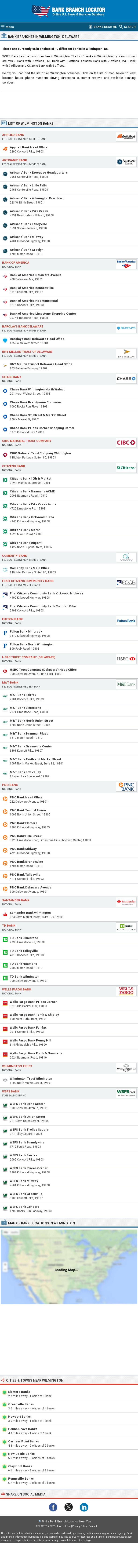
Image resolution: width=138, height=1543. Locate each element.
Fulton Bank (12, 619)
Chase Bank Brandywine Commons (36, 402)
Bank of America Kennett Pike (32, 288)
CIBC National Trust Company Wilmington (40, 453)
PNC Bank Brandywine (26, 861)
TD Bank (8, 925)
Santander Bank (15, 900)
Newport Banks (19, 1416)
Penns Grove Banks (22, 1429)
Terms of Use (64, 1526)
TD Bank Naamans (23, 963)
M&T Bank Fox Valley (25, 772)
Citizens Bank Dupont (25, 543)
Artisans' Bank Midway (26, 237)
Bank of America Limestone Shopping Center (43, 313)
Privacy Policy (79, 1526)
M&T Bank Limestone (25, 708)
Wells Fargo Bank (16, 989)
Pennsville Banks (21, 1478)
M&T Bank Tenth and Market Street (35, 759)
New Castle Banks (21, 1454)
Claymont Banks (20, 1466)
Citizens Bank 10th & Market (30, 478)
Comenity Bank (14, 555)
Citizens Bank (13, 466)
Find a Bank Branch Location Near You (66, 1521)
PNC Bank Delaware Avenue (30, 887)
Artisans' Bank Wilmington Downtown (37, 198)
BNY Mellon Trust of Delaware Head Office (41, 364)
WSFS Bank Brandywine (27, 1142)
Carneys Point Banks (23, 1441)
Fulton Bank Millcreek (26, 631)
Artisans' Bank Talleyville (28, 224)
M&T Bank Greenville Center (31, 746)
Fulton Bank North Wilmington (32, 644)
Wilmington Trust (17, 1066)
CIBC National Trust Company (26, 441)
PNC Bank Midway (23, 849)
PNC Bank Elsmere (23, 823)
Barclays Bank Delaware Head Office (37, 339)
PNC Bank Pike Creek (25, 836)
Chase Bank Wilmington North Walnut (37, 389)
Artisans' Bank (14, 160)
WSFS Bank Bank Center (27, 1104)
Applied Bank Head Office (28, 147)
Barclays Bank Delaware (22, 326)
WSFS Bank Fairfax (23, 1155)
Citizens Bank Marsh (25, 530)
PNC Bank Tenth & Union (28, 810)
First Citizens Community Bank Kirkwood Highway (46, 593)
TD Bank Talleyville (24, 951)
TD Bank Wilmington (24, 976)
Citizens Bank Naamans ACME (32, 491)
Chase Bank (11, 377)
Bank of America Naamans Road (34, 300)
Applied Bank (13, 135)
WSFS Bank (10, 1091)
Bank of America (15, 262)
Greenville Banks (21, 1404)
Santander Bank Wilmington (30, 912)
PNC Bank (10, 785)
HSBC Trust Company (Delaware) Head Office (43, 669)
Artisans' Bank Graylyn (27, 249)
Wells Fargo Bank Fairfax (28, 1027)
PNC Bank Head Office (26, 797)
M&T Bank (10, 682)
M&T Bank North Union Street (31, 720)
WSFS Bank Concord (25, 1206)
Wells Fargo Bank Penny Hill (30, 1040)
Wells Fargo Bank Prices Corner (33, 1002)
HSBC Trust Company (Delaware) (28, 657)
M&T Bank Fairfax (23, 695)
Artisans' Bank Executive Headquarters (39, 172)
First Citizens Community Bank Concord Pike (43, 606)
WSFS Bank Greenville (26, 1194)
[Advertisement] (69, 104)
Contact (93, 1526)
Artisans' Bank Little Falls (28, 185)
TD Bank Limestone (24, 938)
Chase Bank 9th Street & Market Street (38, 415)
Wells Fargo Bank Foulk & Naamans (36, 1053)
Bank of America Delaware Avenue (36, 275)
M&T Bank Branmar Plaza (29, 733)
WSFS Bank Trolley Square (29, 1129)
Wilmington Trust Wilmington (31, 1078)
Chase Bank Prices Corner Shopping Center (42, 428)
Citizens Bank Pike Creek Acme (33, 504)
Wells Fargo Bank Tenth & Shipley (34, 1014)
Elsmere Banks (19, 1392)
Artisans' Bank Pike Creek (29, 211)
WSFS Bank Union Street (27, 1116)
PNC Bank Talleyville (25, 874)
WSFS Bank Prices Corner (29, 1168)
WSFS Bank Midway (24, 1181)
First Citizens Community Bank (28, 581)
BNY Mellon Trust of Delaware (27, 351)
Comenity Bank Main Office (30, 568)
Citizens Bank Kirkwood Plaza (32, 517)
